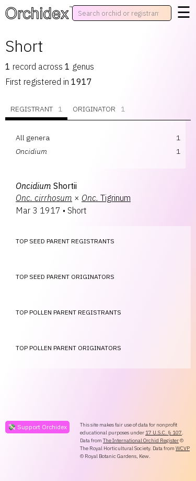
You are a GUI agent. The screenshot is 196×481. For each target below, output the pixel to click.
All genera (33, 137)
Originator (99, 109)
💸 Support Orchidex (37, 427)
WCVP (183, 448)
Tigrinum (106, 198)
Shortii (46, 186)
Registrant (36, 109)
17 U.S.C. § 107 (163, 432)
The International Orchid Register (141, 440)
